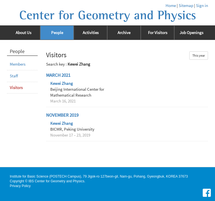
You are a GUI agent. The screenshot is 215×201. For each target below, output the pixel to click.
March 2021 (58, 75)
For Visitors (157, 32)
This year (198, 55)
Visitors (16, 87)
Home (171, 5)
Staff (14, 75)
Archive (124, 32)
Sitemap (186, 5)
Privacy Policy (20, 186)
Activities (91, 32)
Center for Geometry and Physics (107, 15)
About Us (23, 32)
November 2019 (62, 115)
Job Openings (191, 32)
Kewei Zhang (61, 83)
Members (17, 64)
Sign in (202, 5)
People (57, 32)
